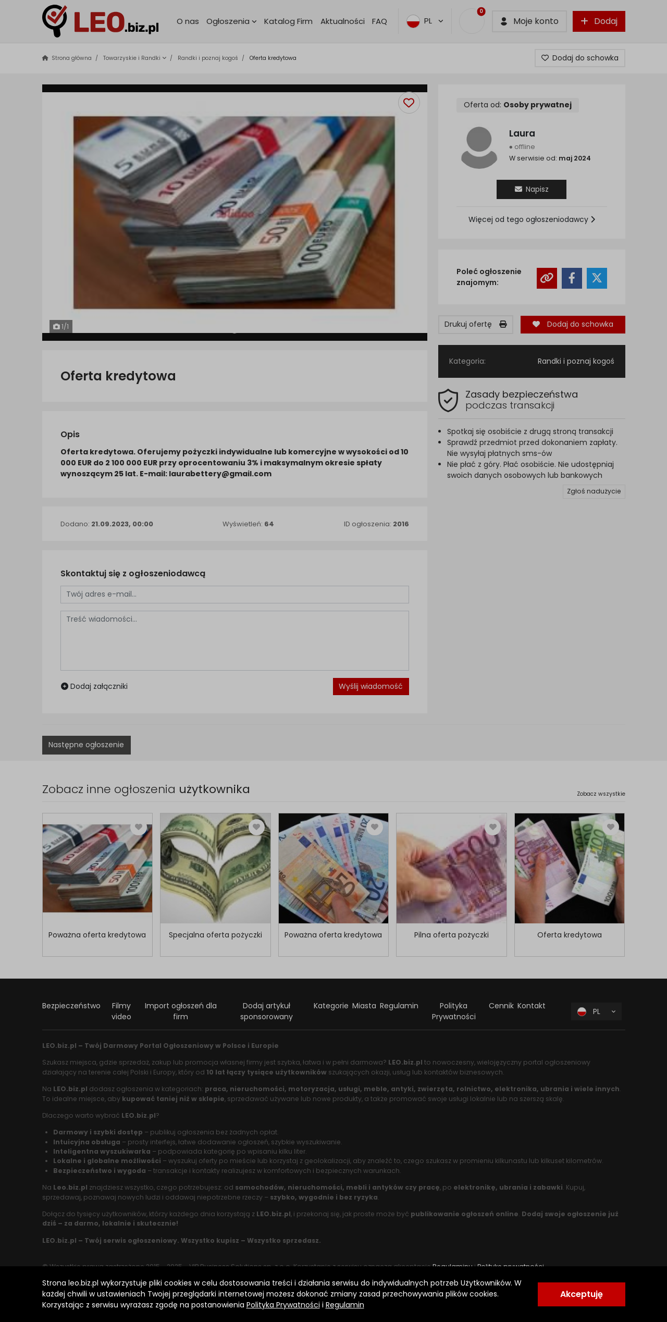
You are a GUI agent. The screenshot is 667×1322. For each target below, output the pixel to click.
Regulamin (345, 1305)
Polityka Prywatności (283, 1305)
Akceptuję (581, 1294)
